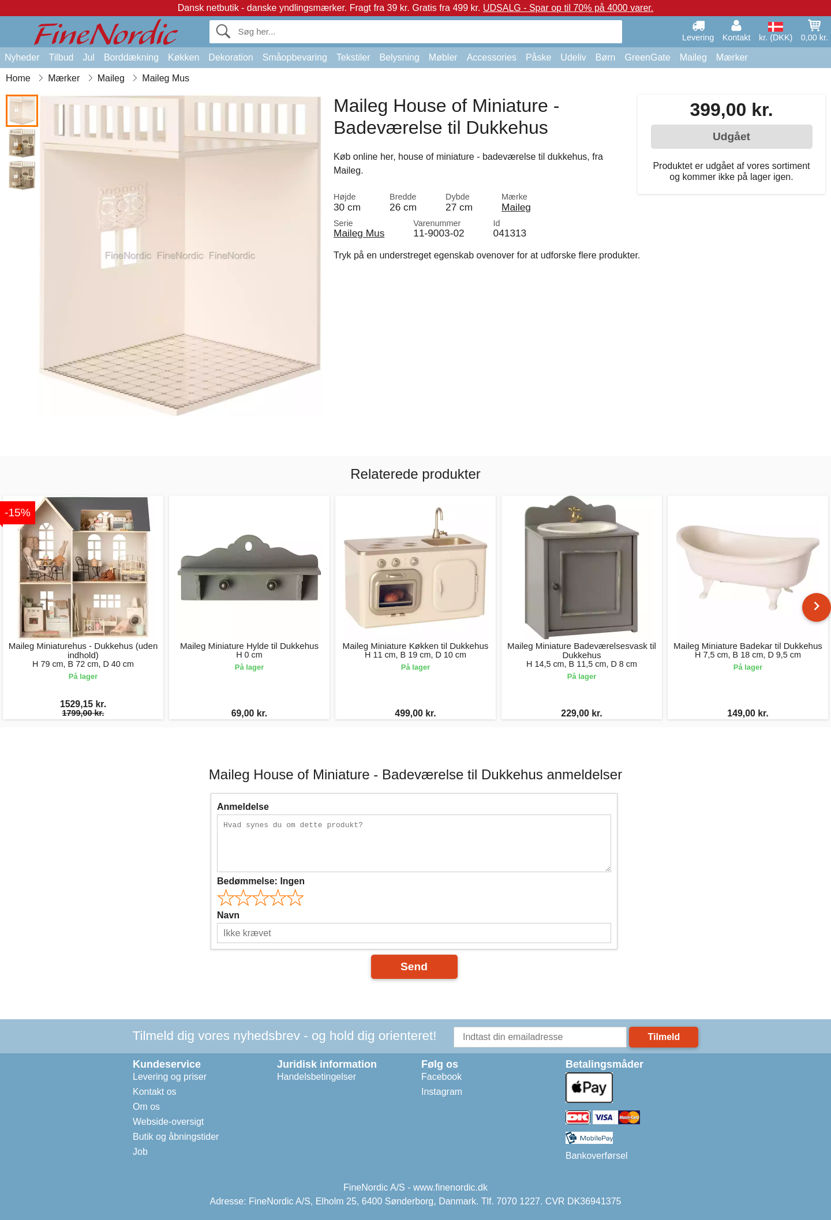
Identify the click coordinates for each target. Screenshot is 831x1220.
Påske (538, 57)
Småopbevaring (295, 57)
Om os (146, 1107)
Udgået (731, 136)
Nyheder (22, 57)
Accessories (491, 57)
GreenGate (648, 57)
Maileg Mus (359, 233)
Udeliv (573, 57)
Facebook (441, 1077)
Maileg (693, 57)
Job (140, 1152)
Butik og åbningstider (176, 1137)
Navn (228, 915)
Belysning (399, 57)
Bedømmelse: (261, 881)
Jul (88, 57)
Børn (606, 57)
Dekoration (230, 57)
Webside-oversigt (168, 1122)
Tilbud (60, 57)
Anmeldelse (243, 807)
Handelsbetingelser (316, 1077)
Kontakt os (155, 1092)
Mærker (732, 57)
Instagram (441, 1092)
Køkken (183, 57)
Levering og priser (170, 1077)
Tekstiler (353, 57)
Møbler (443, 57)
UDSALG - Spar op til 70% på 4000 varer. (568, 8)
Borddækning (131, 57)
